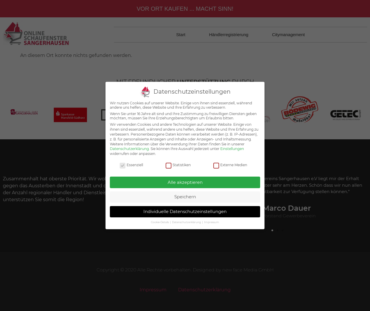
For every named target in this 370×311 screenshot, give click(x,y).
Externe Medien (230, 160)
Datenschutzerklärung (129, 144)
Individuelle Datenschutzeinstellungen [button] (185, 206)
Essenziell (131, 160)
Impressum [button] (211, 217)
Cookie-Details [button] (160, 217)
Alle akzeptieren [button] (185, 177)
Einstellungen (232, 144)
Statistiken (178, 160)
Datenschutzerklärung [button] (186, 217)
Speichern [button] (185, 192)
